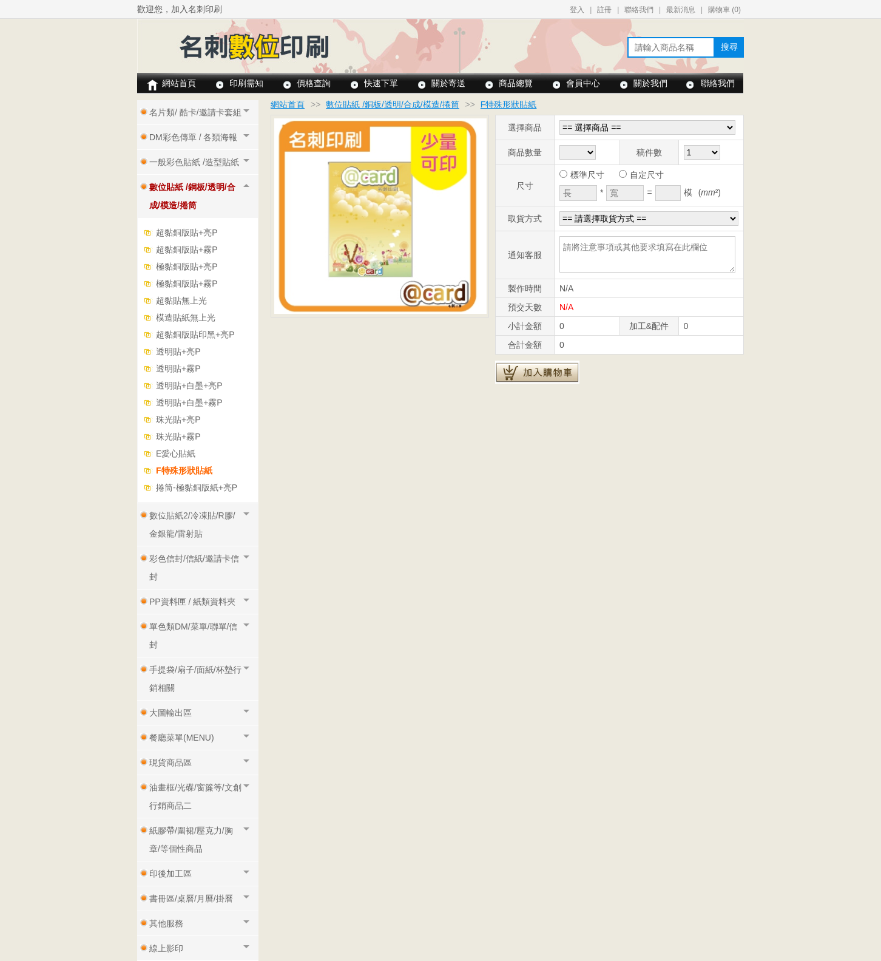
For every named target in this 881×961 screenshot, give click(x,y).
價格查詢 (314, 83)
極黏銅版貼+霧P (187, 283)
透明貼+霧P (178, 368)
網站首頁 (179, 83)
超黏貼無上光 (181, 300)
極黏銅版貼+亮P (187, 266)
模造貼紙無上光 (185, 317)
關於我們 (650, 83)
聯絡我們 (638, 9)
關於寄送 (448, 83)
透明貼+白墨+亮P (189, 385)
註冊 (604, 9)
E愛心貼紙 (175, 453)
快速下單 (381, 83)
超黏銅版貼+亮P (187, 232)
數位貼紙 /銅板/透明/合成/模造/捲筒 (392, 104)
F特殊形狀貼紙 (184, 470)
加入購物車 (537, 372)
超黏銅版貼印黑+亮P (195, 334)
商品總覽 (516, 83)
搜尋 (729, 47)
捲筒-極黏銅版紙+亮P (196, 487)
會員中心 (583, 83)
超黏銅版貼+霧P (187, 249)
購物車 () (724, 9)
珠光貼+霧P (178, 436)
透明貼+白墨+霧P (189, 402)
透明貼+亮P (178, 351)
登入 (577, 9)
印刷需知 (246, 83)
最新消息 (680, 9)
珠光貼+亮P (178, 419)
